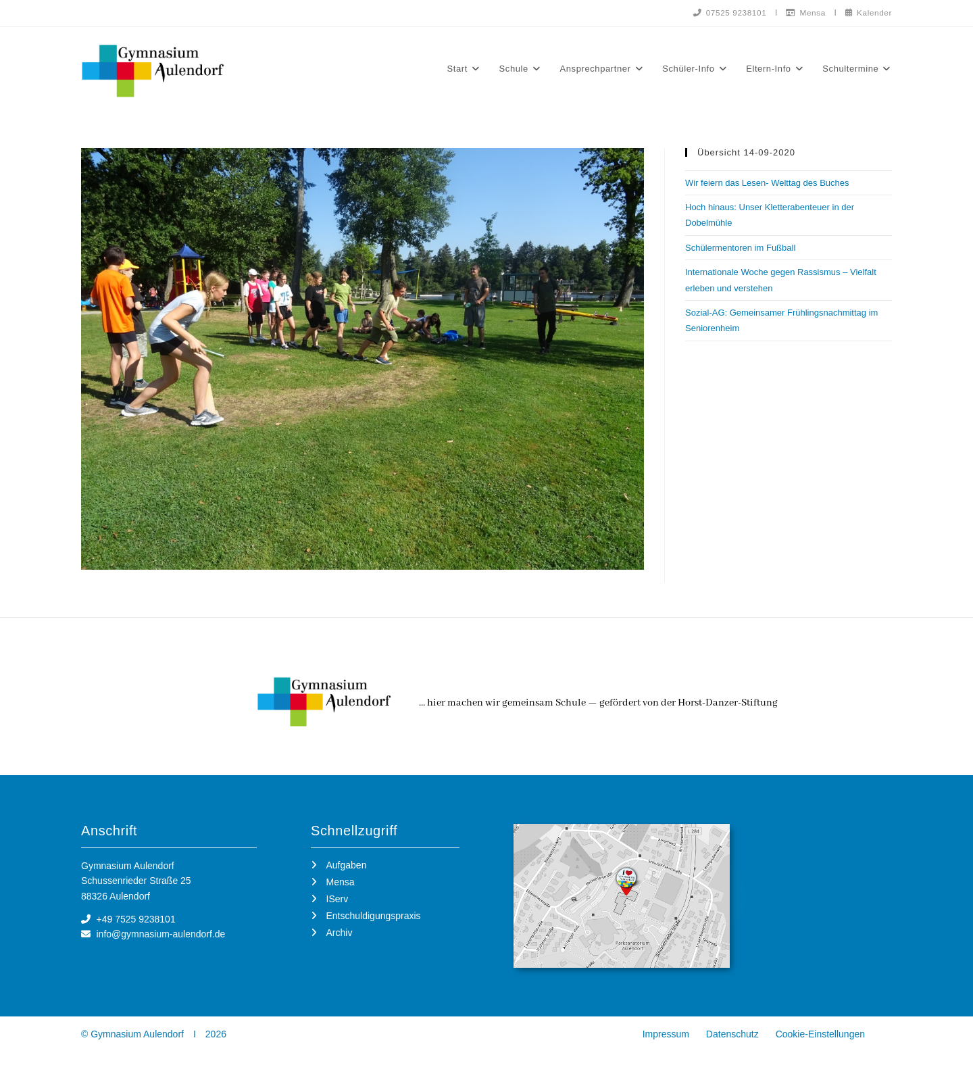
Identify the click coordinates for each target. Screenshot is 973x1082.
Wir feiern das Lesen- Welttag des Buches (767, 183)
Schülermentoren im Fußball (740, 248)
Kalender (868, 12)
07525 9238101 (726, 12)
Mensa (804, 12)
